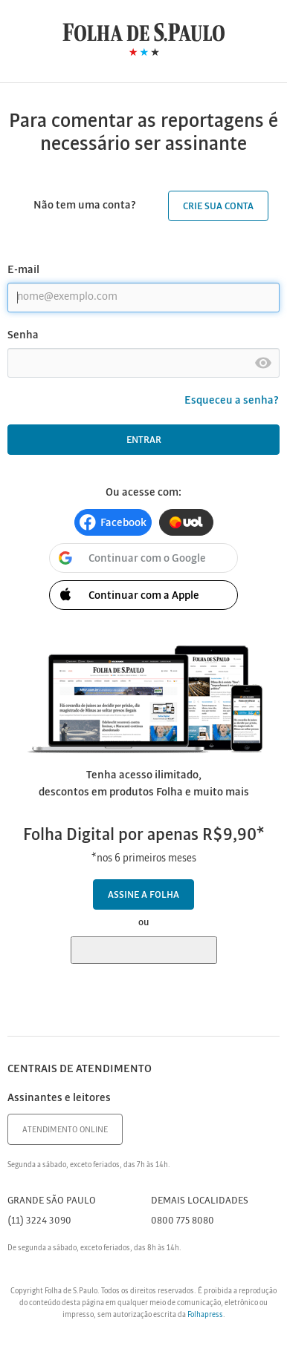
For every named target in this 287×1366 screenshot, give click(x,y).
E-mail (23, 270)
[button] (113, 522)
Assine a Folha (143, 895)
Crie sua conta (218, 206)
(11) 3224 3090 (39, 1221)
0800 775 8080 (182, 1221)
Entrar (143, 440)
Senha (23, 335)
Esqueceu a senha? (232, 401)
